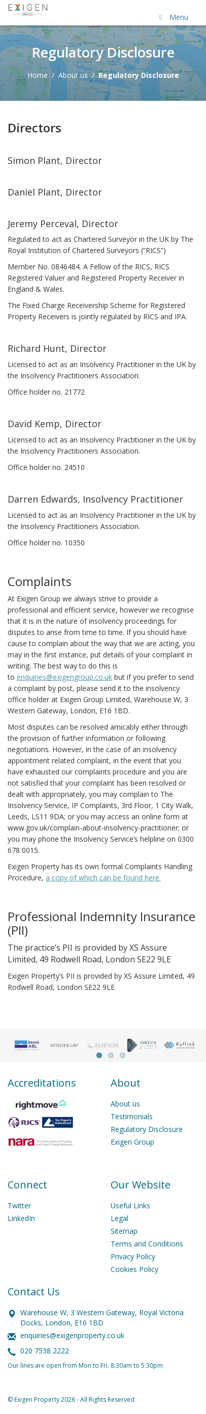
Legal (119, 1218)
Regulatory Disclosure (147, 1129)
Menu (172, 17)
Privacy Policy (133, 1256)
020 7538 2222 (44, 1350)
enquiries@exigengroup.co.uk (64, 677)
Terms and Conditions (147, 1244)
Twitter (19, 1205)
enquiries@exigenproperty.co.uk (72, 1335)
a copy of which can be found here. (103, 877)
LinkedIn (21, 1218)
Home (37, 75)
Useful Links (130, 1205)
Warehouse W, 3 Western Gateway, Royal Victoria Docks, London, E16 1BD (102, 1317)
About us (73, 75)
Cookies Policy (134, 1269)
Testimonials (132, 1116)
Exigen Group (132, 1142)
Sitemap (124, 1231)
